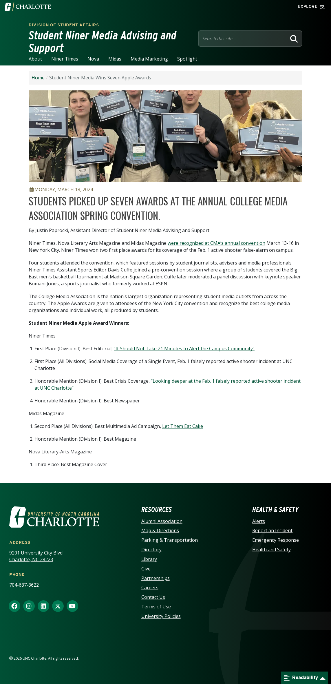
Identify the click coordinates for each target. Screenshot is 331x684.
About (35, 59)
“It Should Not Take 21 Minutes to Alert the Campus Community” (184, 348)
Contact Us (153, 597)
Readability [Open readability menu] (301, 677)
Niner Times (64, 59)
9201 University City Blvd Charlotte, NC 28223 (36, 556)
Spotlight (187, 59)
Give (146, 569)
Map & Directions (160, 530)
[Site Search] (243, 38)
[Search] (294, 38)
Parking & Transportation (169, 540)
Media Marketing (149, 59)
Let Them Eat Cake (182, 426)
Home (38, 77)
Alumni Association (161, 521)
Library (149, 559)
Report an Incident (272, 530)
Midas (114, 59)
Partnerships (155, 578)
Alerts (258, 521)
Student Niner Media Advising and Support (103, 41)
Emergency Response (275, 540)
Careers (149, 587)
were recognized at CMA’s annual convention (216, 243)
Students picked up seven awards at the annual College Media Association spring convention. (158, 208)
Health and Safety (271, 549)
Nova (93, 59)
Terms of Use (156, 606)
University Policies (161, 616)
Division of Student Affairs (64, 25)
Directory (151, 549)
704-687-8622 (24, 585)
